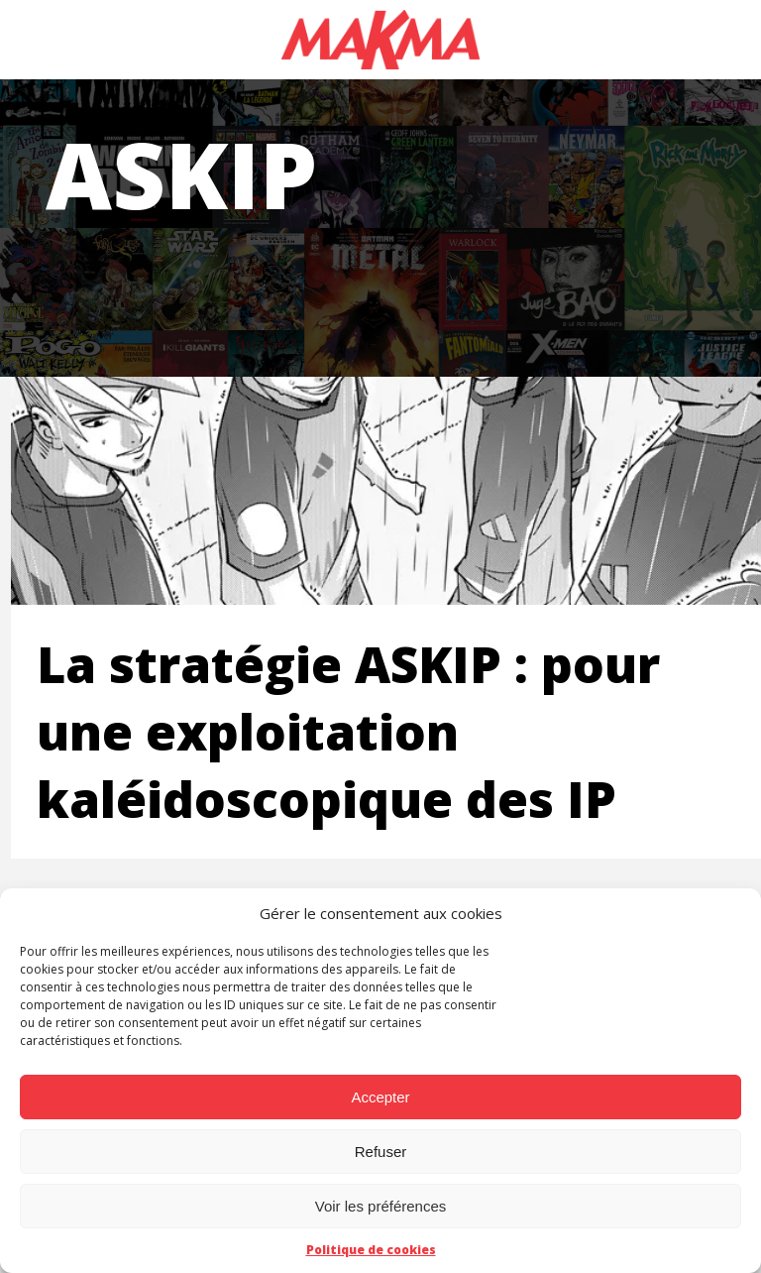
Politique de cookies (371, 1249)
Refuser (381, 1151)
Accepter (380, 1097)
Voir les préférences (381, 1206)
